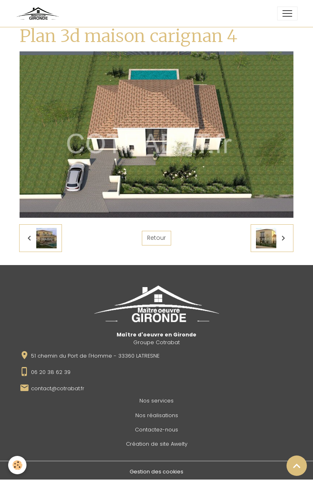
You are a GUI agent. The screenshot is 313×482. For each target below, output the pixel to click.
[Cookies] (17, 465)
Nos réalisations (156, 415)
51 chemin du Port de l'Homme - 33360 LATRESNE (95, 355)
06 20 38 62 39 (51, 372)
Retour (156, 238)
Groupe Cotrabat (156, 342)
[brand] (39, 13)
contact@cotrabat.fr (57, 388)
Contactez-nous (156, 429)
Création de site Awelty (156, 443)
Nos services (156, 400)
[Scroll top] (297, 465)
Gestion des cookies (156, 471)
